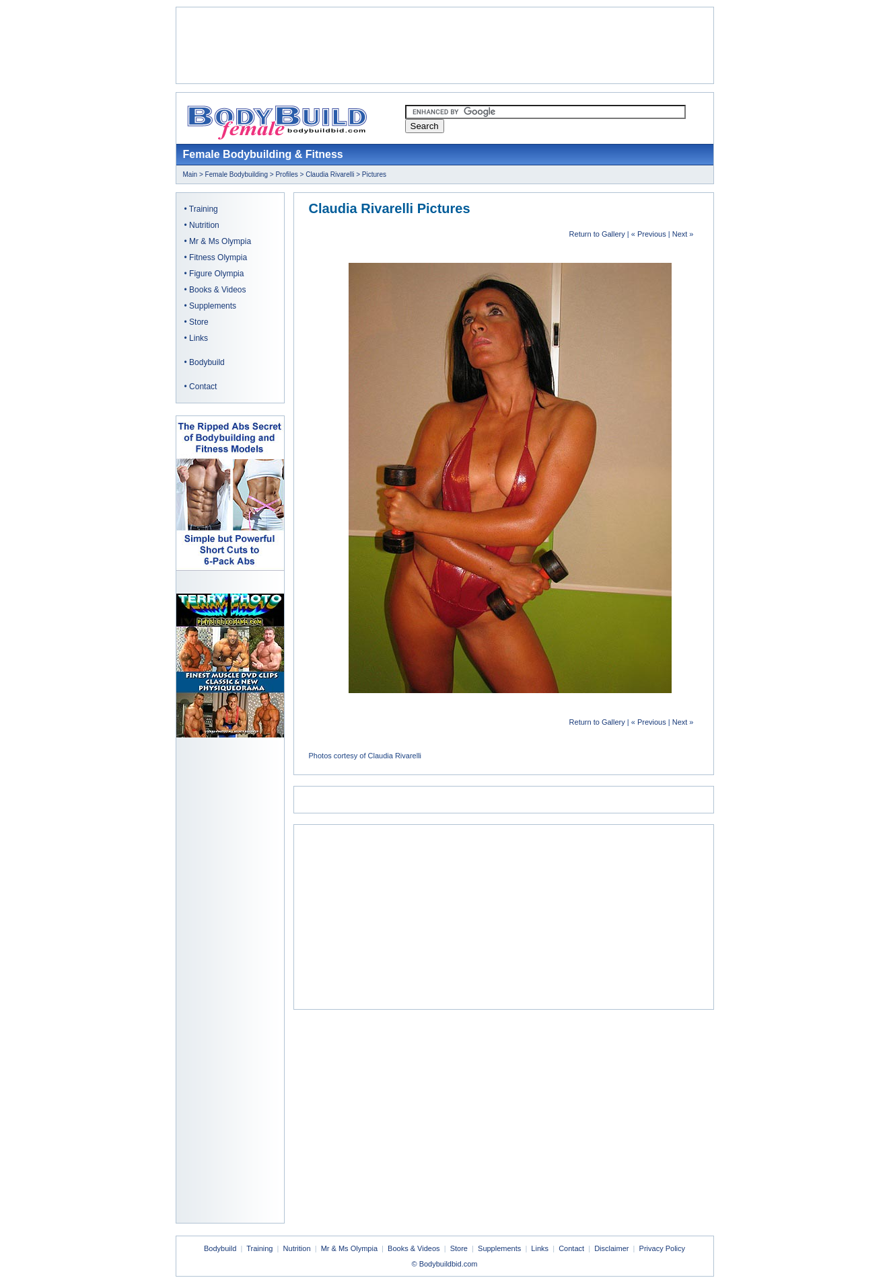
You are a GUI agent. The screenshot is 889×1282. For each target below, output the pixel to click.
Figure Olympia (216, 273)
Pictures (374, 174)
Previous (651, 234)
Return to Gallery (597, 234)
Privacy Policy (662, 1248)
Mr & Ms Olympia (220, 241)
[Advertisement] (445, 45)
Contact (203, 386)
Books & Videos (217, 289)
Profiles (286, 174)
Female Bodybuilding (236, 174)
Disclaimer (611, 1248)
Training (203, 209)
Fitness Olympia (218, 257)
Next (680, 234)
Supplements (212, 306)
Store (199, 322)
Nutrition (204, 225)
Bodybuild (207, 362)
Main (190, 174)
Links (198, 338)
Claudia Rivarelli (330, 174)
